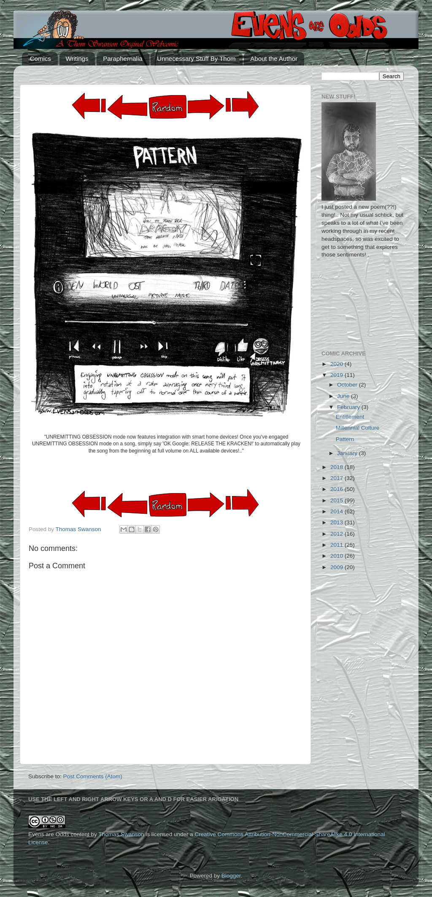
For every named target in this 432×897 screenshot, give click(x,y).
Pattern (345, 439)
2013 (337, 522)
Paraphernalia (122, 58)
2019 (337, 375)
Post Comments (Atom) (92, 776)
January (348, 453)
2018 (337, 467)
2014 (337, 511)
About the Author (273, 58)
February (349, 407)
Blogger (231, 875)
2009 (337, 567)
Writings (77, 58)
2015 (337, 500)
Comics (40, 58)
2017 (337, 478)
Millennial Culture (358, 428)
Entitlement (350, 417)
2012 (337, 534)
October (348, 385)
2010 (337, 556)
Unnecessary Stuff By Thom (196, 58)
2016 (337, 489)
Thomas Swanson (121, 834)
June (344, 396)
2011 (337, 545)
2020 (337, 364)
